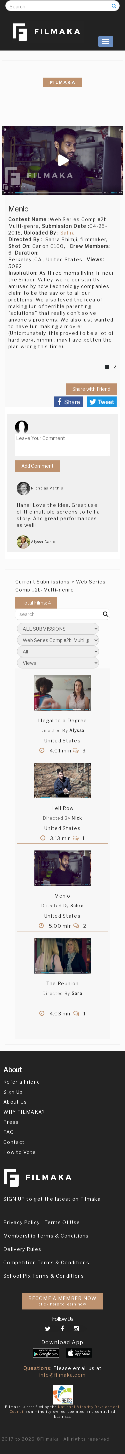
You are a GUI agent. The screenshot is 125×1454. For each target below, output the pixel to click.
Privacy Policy (21, 1222)
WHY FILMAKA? (24, 1112)
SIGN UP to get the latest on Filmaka (52, 1199)
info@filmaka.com (62, 1375)
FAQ (8, 1132)
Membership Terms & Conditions (46, 1236)
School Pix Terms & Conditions (43, 1276)
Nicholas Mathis (40, 488)
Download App (62, 1342)
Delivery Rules (22, 1249)
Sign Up (13, 1092)
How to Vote (19, 1152)
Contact (14, 1142)
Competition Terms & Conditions (46, 1262)
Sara (77, 993)
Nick (77, 818)
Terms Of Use (62, 1222)
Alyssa (76, 730)
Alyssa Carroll (37, 542)
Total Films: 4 (36, 603)
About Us (15, 1102)
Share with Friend (91, 389)
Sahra (67, 233)
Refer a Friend (21, 1082)
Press (11, 1122)
